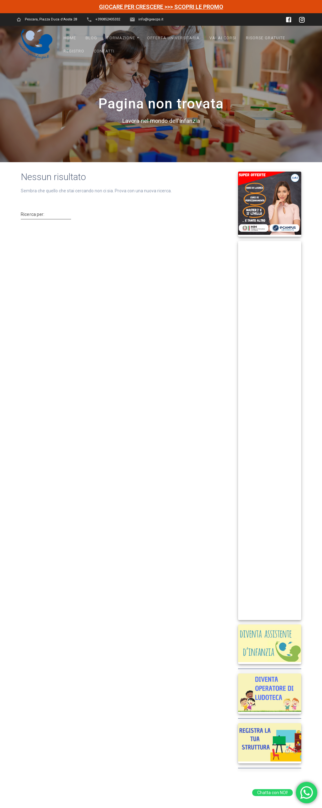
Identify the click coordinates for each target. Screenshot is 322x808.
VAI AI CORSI (222, 38)
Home (70, 38)
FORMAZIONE (121, 38)
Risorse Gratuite (265, 38)
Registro (74, 51)
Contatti (104, 51)
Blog (91, 38)
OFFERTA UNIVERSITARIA (173, 38)
